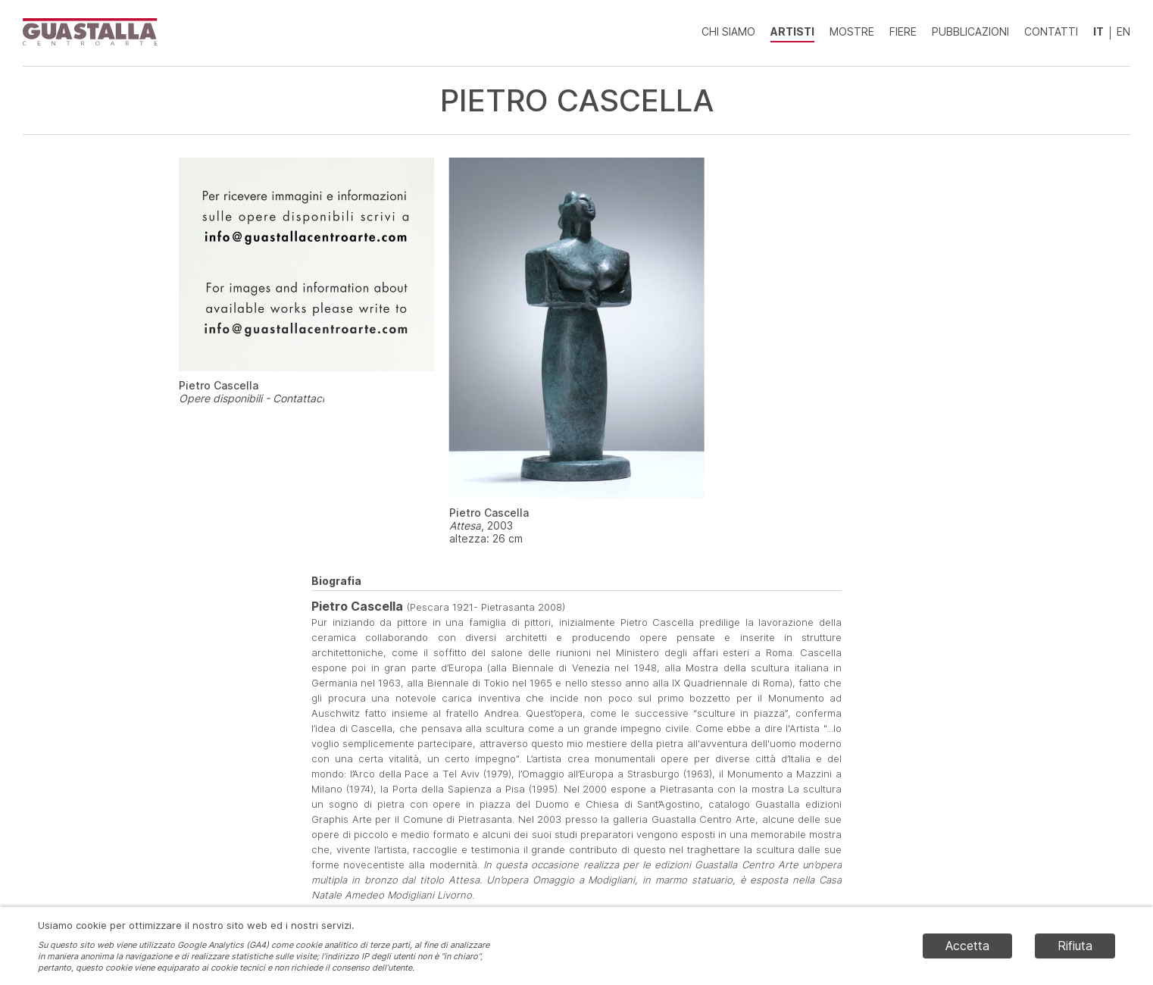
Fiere (903, 31)
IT (1098, 31)
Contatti (1051, 31)
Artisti (792, 31)
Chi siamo (728, 31)
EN (1123, 31)
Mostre (852, 31)
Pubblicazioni (970, 31)
